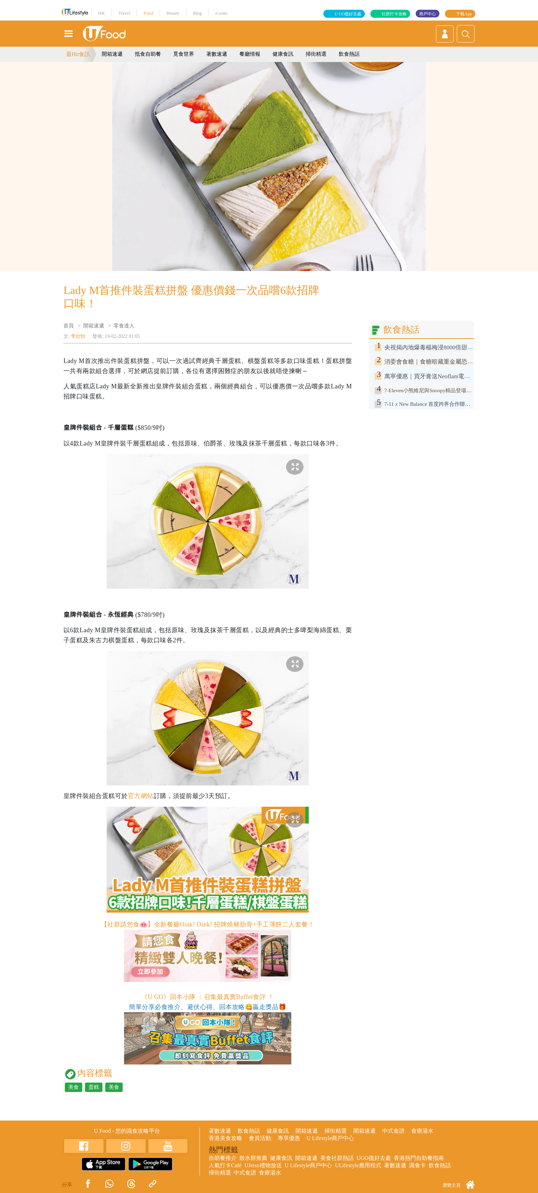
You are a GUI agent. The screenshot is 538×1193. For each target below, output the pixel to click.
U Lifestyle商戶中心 (330, 1138)
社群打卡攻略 (394, 13)
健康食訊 (282, 54)
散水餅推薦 (253, 1158)
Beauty (173, 13)
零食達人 (124, 325)
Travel (124, 13)
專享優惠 (289, 1138)
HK (101, 13)
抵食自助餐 (148, 54)
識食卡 (417, 1165)
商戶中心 (427, 13)
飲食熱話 (349, 54)
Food (148, 13)
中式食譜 (393, 1131)
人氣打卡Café (225, 1165)
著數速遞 (216, 54)
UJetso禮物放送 (263, 1165)
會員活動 (260, 1138)
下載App (464, 13)
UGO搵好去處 (373, 1158)
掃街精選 (316, 54)
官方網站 (141, 795)
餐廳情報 (249, 54)
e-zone (221, 13)
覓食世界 (183, 54)
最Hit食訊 (78, 54)
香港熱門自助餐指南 (419, 1158)
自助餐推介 (223, 1158)
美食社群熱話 (337, 1158)
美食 (73, 1087)
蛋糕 (94, 1087)
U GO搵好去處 (348, 13)
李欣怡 (78, 336)
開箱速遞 (112, 54)
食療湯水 (422, 1131)
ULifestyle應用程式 (358, 1165)
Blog (197, 13)
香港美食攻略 (225, 1138)
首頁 (68, 325)
